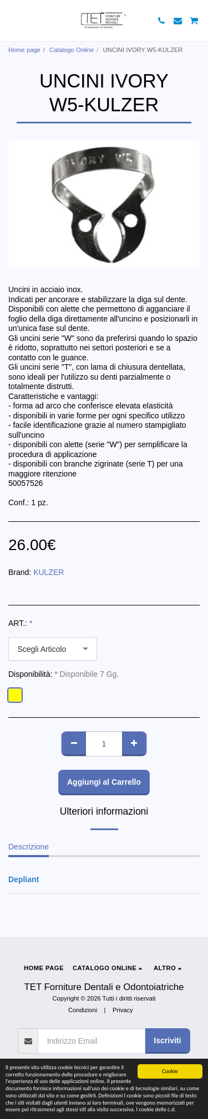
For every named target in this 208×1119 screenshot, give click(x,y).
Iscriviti (167, 1040)
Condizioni (82, 1010)
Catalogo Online (71, 49)
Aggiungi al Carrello (104, 782)
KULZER (48, 572)
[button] (12, 20)
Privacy (123, 1010)
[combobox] (52, 649)
